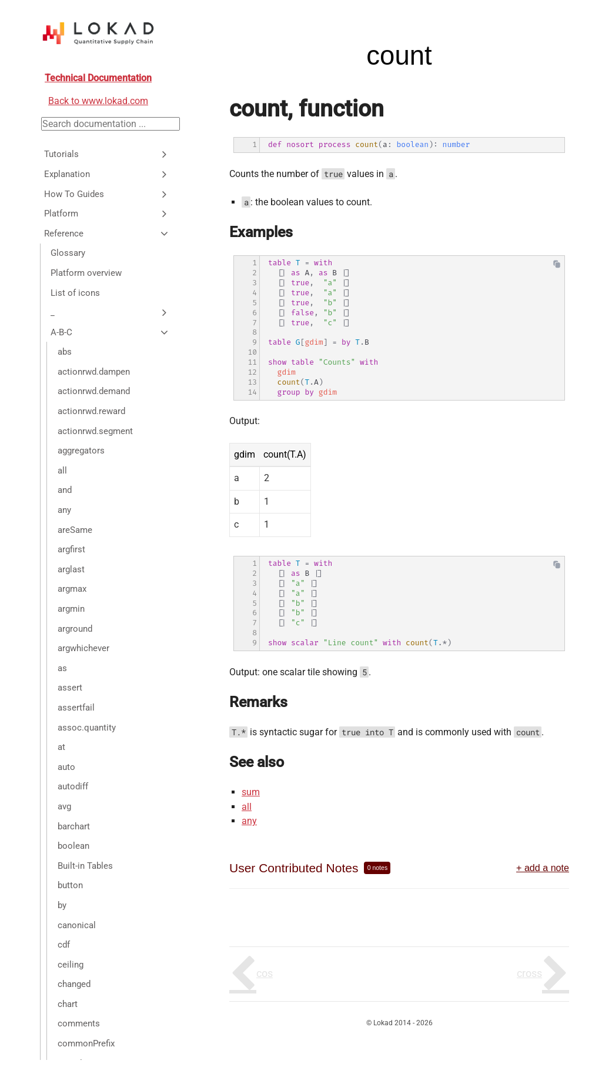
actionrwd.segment (95, 431)
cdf (64, 944)
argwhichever (83, 648)
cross (529, 973)
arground (75, 628)
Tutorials (107, 154)
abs (65, 351)
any (64, 510)
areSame (75, 530)
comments (79, 1023)
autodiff (73, 786)
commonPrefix (86, 1043)
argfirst (71, 549)
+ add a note (542, 868)
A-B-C (110, 332)
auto (66, 767)
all (62, 470)
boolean (73, 846)
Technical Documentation (98, 78)
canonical (77, 925)
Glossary (68, 253)
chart (68, 1004)
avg (64, 806)
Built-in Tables (85, 866)
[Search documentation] (110, 124)
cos (264, 973)
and (65, 490)
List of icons (75, 293)
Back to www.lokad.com (98, 100)
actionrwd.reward (91, 411)
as (62, 668)
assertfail (76, 707)
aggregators (81, 450)
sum (251, 792)
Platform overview (86, 273)
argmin (71, 608)
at (61, 747)
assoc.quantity (87, 727)
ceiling (70, 964)
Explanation (107, 174)
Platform (107, 213)
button (70, 885)
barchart (74, 826)
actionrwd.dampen (94, 371)
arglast (71, 569)
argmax (72, 588)
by (62, 905)
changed (74, 984)
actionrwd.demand (94, 391)
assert (70, 687)
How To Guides (107, 194)
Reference (107, 233)
